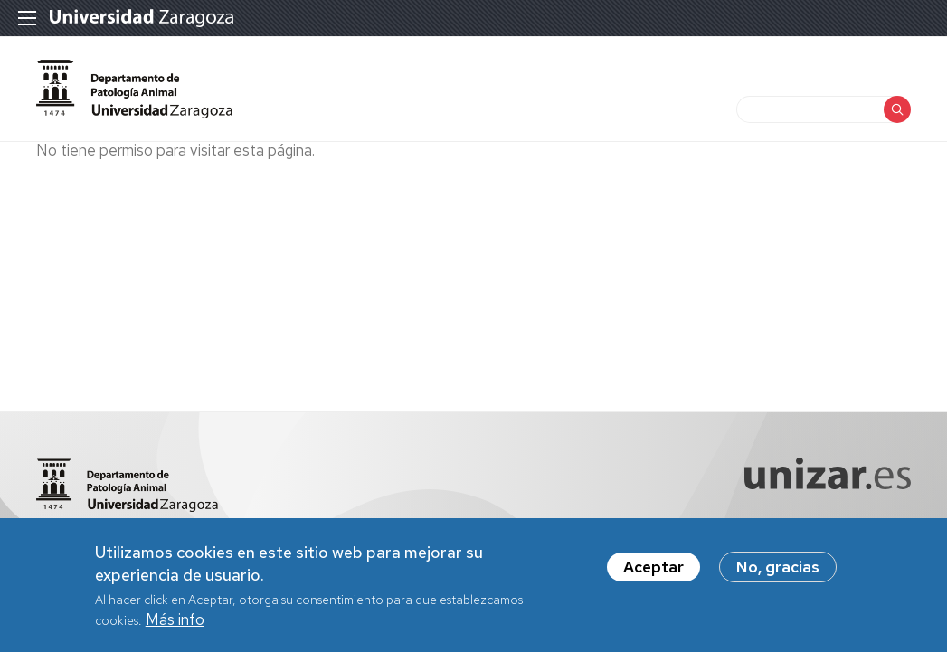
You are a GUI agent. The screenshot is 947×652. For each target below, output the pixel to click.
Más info (175, 619)
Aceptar (653, 567)
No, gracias (777, 567)
